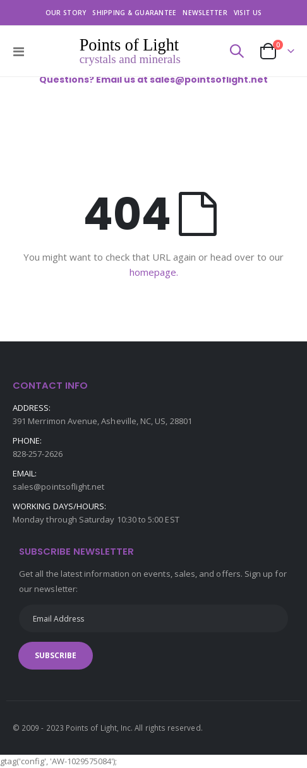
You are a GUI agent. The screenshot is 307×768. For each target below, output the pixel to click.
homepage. (153, 272)
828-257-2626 (38, 453)
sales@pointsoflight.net (59, 486)
